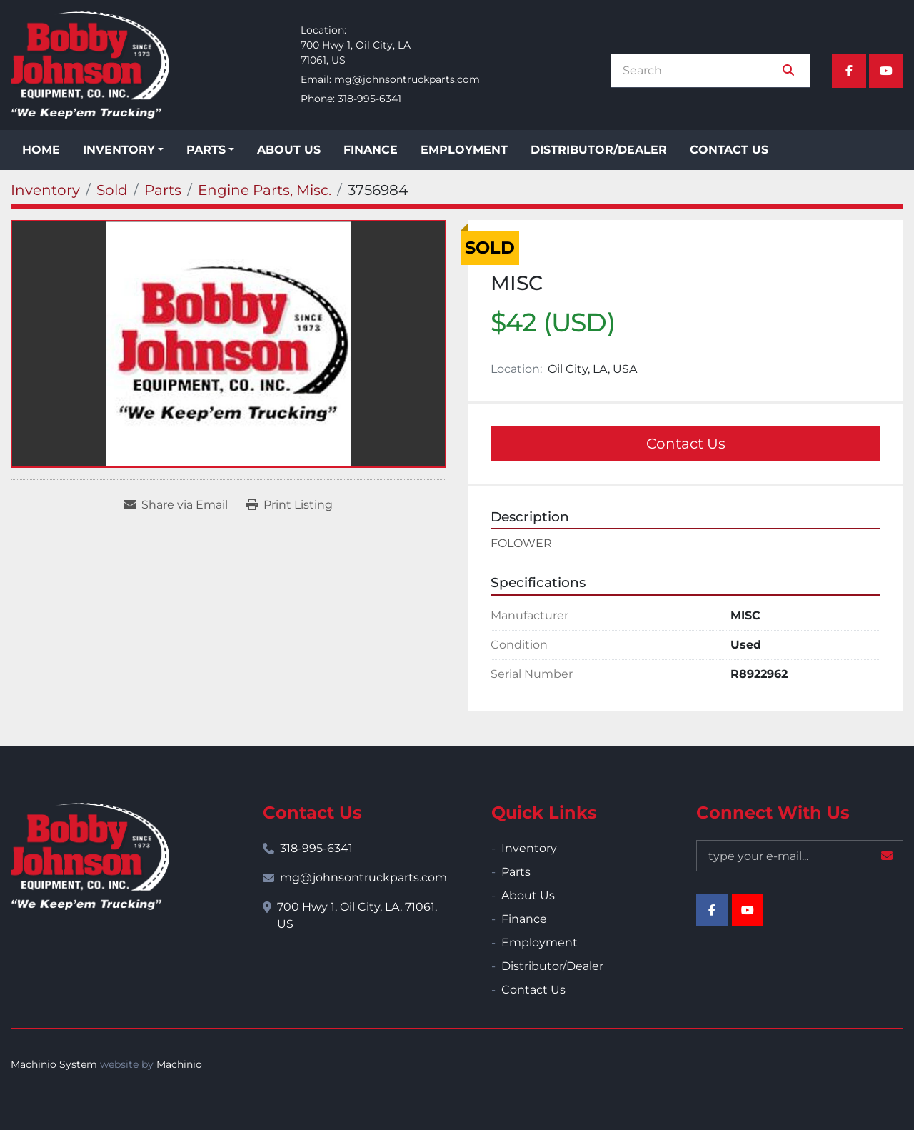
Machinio (179, 1064)
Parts (206, 149)
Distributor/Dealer (599, 149)
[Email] (799, 855)
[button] (123, 150)
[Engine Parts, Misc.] (264, 190)
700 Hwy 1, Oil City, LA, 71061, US (357, 915)
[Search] (700, 70)
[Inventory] (45, 190)
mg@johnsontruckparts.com (407, 79)
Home (41, 149)
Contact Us (729, 149)
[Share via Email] (176, 505)
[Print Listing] (289, 505)
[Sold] (112, 190)
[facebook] (849, 71)
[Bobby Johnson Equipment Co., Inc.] (90, 856)
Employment (464, 149)
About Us (289, 149)
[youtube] (886, 71)
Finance (370, 149)
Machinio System (54, 1064)
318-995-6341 (369, 98)
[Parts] (162, 190)
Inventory (119, 149)
